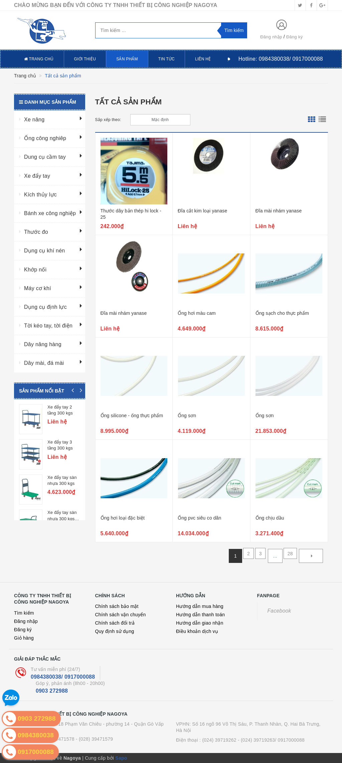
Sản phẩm (127, 59)
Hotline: (280, 59)
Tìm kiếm (24, 613)
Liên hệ (203, 59)
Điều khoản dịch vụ (197, 631)
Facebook (279, 611)
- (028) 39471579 (94, 739)
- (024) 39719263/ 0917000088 (271, 740)
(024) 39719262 (219, 740)
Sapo (121, 758)
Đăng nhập (271, 36)
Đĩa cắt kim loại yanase (202, 210)
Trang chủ (39, 59)
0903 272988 (52, 691)
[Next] (311, 556)
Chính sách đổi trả (115, 623)
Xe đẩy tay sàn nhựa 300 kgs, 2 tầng (63, 500)
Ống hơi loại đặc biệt (123, 518)
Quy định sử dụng (114, 631)
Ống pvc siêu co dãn (199, 518)
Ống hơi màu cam (197, 313)
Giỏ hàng (24, 638)
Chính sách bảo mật (117, 606)
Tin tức (166, 59)
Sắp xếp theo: (108, 119)
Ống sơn (187, 415)
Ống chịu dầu (269, 518)
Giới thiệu (85, 59)
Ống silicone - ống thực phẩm (132, 415)
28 (289, 556)
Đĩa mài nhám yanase (278, 210)
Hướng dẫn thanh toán (200, 614)
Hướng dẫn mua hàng (199, 606)
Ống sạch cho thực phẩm (282, 313)
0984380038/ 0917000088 (63, 677)
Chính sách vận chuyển (120, 614)
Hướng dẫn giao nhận (199, 623)
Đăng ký (294, 36)
